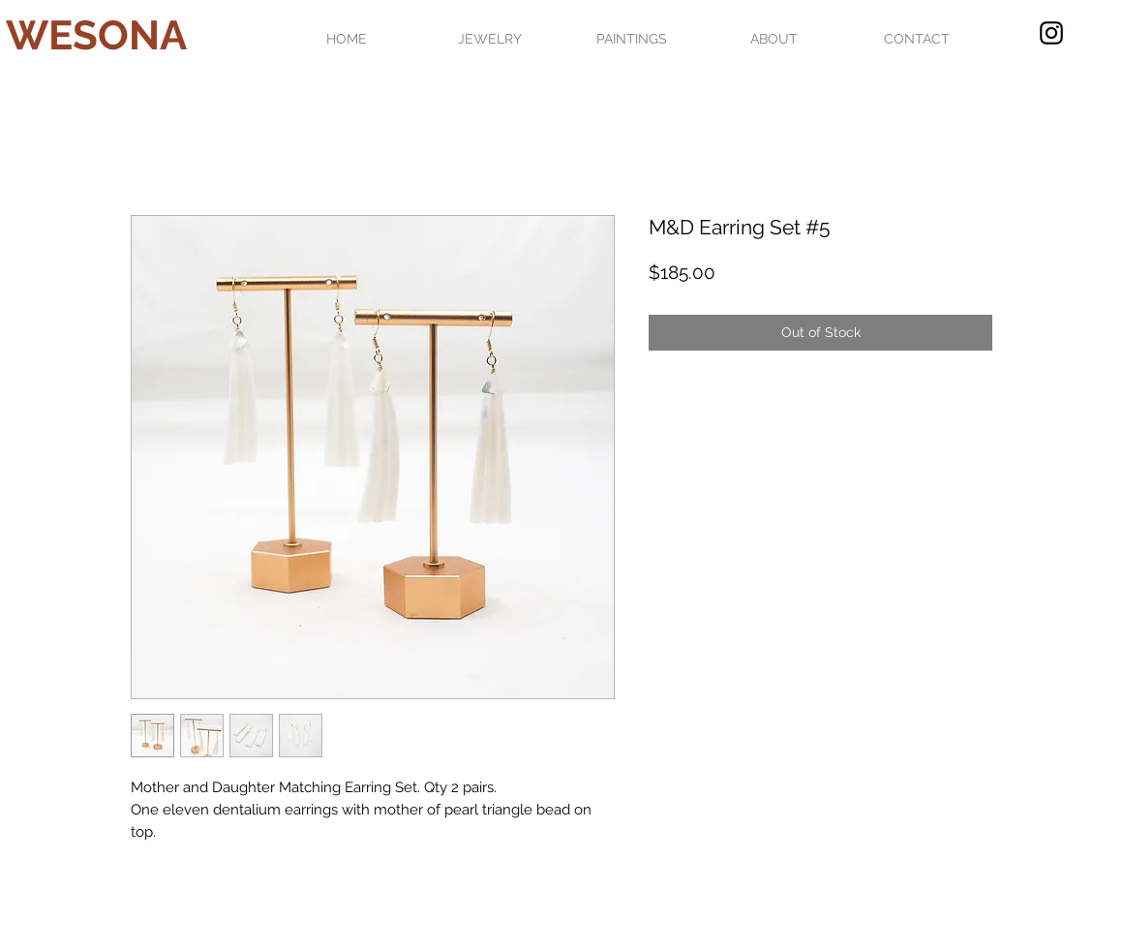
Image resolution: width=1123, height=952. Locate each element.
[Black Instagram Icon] (1051, 32)
